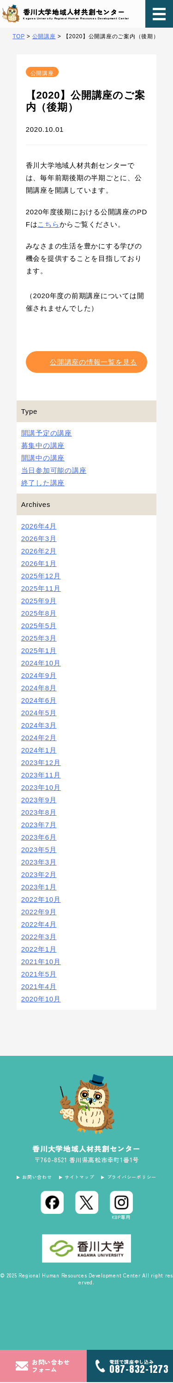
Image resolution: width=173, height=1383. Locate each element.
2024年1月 (39, 750)
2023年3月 (39, 862)
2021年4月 (39, 986)
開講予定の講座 (46, 433)
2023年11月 (41, 775)
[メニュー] (159, 14)
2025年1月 (39, 650)
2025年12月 (41, 576)
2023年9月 (39, 800)
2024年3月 (39, 725)
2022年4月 (39, 924)
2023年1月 (39, 887)
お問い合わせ (33, 1177)
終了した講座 (43, 483)
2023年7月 (39, 825)
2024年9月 (39, 675)
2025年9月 (39, 601)
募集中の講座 (43, 445)
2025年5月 (39, 626)
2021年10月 (41, 961)
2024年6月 (39, 700)
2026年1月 (39, 563)
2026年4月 (39, 526)
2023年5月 (39, 849)
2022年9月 (39, 912)
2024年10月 (41, 663)
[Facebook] (52, 1203)
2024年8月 (39, 688)
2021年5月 (39, 974)
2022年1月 (39, 949)
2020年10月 (41, 999)
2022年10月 (41, 899)
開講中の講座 (43, 458)
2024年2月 (39, 738)
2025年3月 (39, 638)
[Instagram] (121, 1206)
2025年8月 (39, 613)
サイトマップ (79, 1177)
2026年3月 (39, 538)
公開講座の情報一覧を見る (93, 362)
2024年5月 (39, 713)
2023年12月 (41, 762)
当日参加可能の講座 (54, 470)
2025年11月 (41, 588)
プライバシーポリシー (135, 1177)
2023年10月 (41, 787)
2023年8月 (39, 812)
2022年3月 (39, 937)
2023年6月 (39, 837)
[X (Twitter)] (86, 1203)
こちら (48, 224)
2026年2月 (39, 551)
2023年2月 (39, 874)
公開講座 (42, 73)
